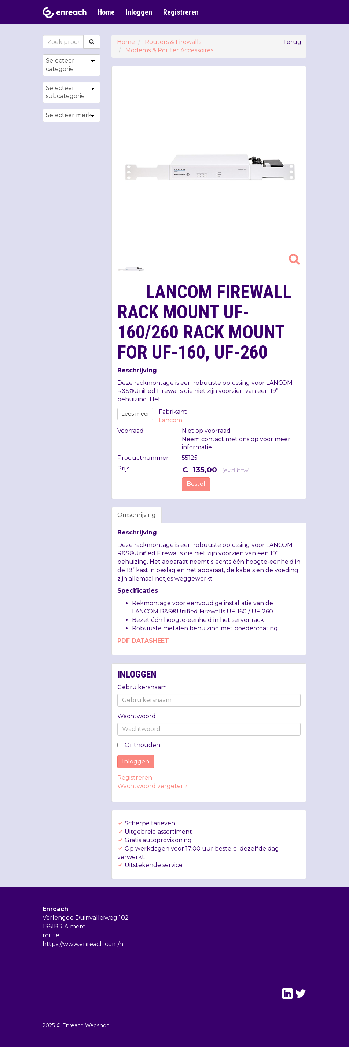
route (51, 935)
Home (106, 12)
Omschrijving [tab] (136, 514)
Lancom (170, 420)
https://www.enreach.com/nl (84, 944)
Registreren (181, 12)
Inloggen (139, 12)
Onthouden (138, 745)
